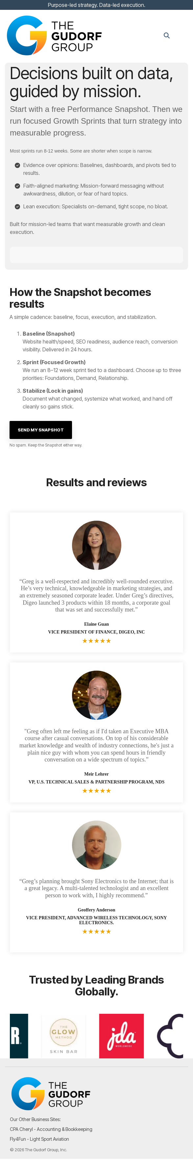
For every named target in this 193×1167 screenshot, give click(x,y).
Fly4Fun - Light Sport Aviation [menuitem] (39, 1139)
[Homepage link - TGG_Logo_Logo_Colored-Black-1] (51, 1108)
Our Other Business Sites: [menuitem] (35, 1119)
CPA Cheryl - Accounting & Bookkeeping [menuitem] (51, 1129)
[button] (183, 35)
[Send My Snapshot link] (41, 430)
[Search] (166, 35)
